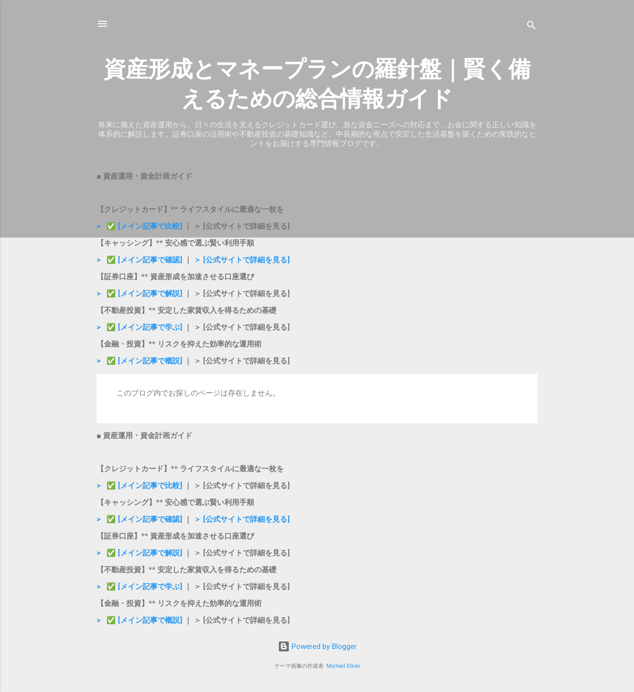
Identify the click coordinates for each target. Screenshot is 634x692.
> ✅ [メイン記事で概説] (139, 360)
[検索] (531, 27)
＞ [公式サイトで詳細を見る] (242, 259)
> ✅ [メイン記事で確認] (139, 259)
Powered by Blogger (317, 646)
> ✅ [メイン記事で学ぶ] (139, 327)
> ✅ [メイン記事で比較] (140, 226)
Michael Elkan (343, 666)
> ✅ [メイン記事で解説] (140, 293)
